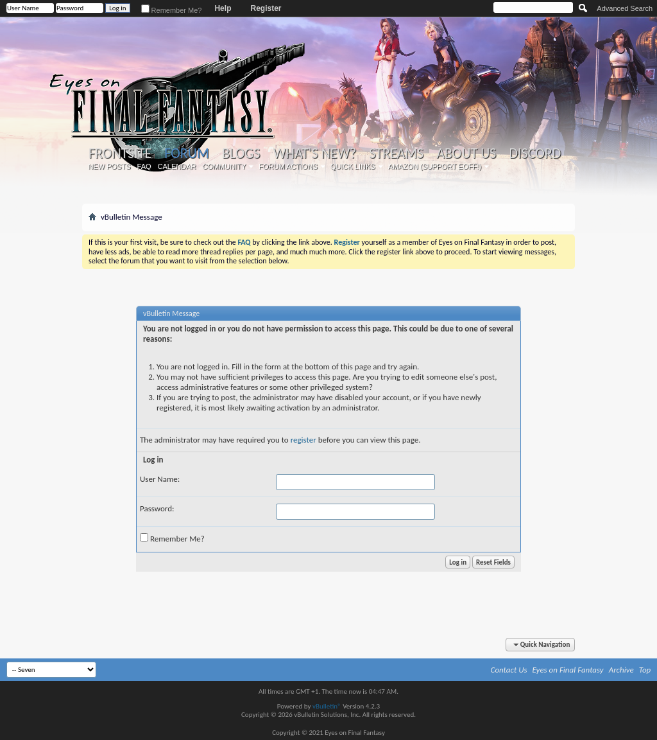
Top (645, 669)
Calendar (177, 166)
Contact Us (509, 669)
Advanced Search (625, 8)
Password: (157, 508)
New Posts (110, 166)
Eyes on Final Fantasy (568, 669)
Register (265, 8)
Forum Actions (288, 166)
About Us (466, 153)
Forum (186, 153)
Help (222, 8)
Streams (396, 153)
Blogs (241, 153)
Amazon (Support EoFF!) (435, 166)
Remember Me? (171, 10)
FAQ (144, 166)
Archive (621, 669)
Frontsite (120, 153)
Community (224, 166)
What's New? (315, 153)
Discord (535, 153)
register (303, 440)
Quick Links (352, 166)
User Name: (160, 479)
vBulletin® (326, 706)
